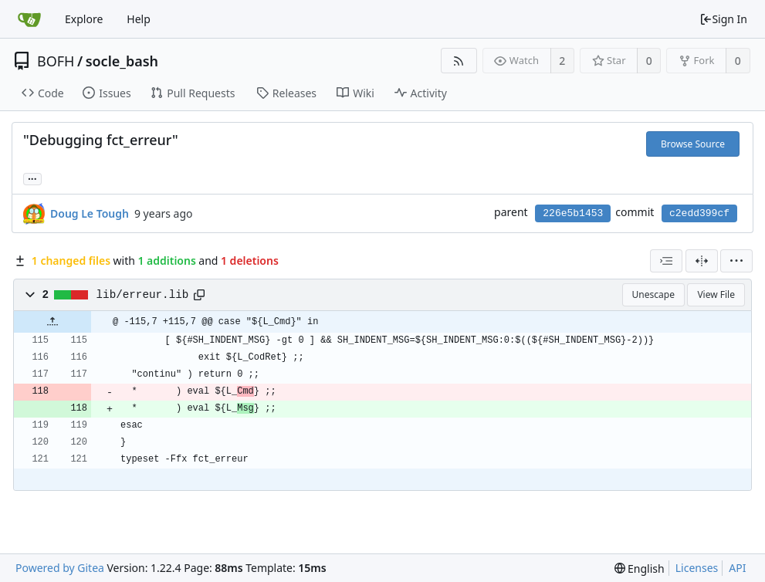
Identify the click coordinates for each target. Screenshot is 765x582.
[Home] (29, 19)
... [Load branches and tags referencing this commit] (32, 178)
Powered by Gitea (59, 567)
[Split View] (701, 260)
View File (716, 294)
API (737, 567)
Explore (84, 19)
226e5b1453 (573, 213)
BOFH (55, 61)
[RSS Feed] (459, 60)
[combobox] (666, 260)
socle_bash (122, 61)
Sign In (723, 19)
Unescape (653, 294)
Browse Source (693, 144)
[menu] (736, 260)
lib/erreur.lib (142, 295)
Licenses (697, 567)
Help (139, 19)
